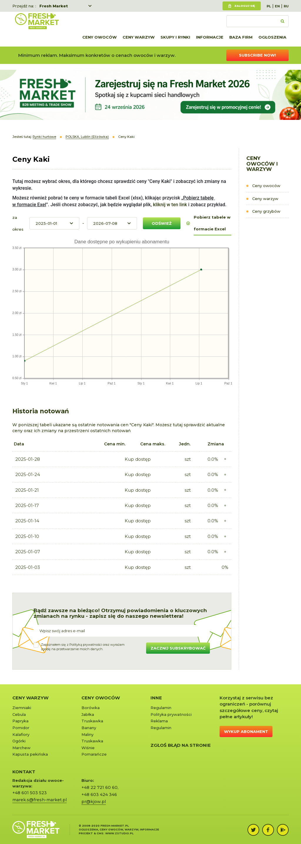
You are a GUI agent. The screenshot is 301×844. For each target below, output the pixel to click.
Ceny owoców (99, 37)
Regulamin (160, 707)
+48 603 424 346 (99, 794)
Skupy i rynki (175, 37)
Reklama (159, 721)
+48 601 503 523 (29, 792)
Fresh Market (53, 6)
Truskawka (92, 721)
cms (100, 833)
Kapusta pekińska (30, 754)
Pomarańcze (94, 754)
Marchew (21, 747)
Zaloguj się (244, 5)
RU (286, 6)
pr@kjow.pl (93, 801)
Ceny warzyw (139, 37)
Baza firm (240, 37)
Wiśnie (88, 747)
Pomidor (20, 727)
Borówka (90, 707)
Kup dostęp (138, 459)
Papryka (20, 721)
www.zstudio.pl (119, 833)
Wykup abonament (246, 731)
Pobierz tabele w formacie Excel (212, 223)
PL (269, 6)
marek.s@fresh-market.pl (39, 799)
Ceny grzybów (266, 211)
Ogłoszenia (272, 37)
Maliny (87, 734)
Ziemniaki (21, 707)
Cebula (19, 714)
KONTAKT (23, 771)
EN (277, 6)
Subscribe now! (257, 55)
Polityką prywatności (85, 645)
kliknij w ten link (169, 204)
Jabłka (87, 714)
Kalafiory (20, 734)
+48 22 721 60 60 (99, 787)
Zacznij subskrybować (177, 648)
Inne (156, 698)
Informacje (209, 37)
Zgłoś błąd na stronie (180, 745)
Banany (88, 727)
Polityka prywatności (171, 714)
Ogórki (19, 741)
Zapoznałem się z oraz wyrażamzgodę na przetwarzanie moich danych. (83, 647)
